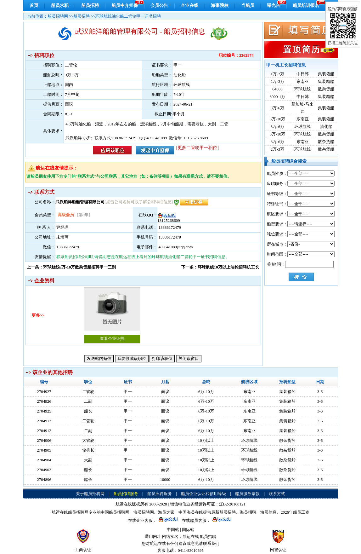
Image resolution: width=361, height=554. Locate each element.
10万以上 (206, 440)
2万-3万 (277, 81)
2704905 (44, 450)
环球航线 (302, 89)
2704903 (44, 469)
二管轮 (88, 391)
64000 (277, 89)
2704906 (44, 440)
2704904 (44, 460)
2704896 (44, 479)
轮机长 (88, 450)
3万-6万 (277, 108)
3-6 (320, 391)
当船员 (247, 5)
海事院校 (219, 5)
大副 (88, 460)
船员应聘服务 (159, 493)
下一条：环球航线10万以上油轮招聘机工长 (220, 267)
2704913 (44, 420)
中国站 (173, 529)
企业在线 (189, 5)
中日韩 (302, 74)
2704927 (44, 391)
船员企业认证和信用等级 (203, 493)
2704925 (44, 411)
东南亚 (302, 81)
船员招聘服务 (126, 493)
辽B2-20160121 (232, 504)
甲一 (128, 391)
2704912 (44, 430)
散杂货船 (326, 89)
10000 (165, 479)
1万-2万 (277, 74)
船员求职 (60, 5)
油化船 (326, 126)
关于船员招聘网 (90, 493)
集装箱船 (326, 74)
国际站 (188, 529)
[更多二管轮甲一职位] (197, 147)
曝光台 (273, 5)
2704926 (44, 401)
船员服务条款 (247, 493)
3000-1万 (277, 96)
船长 (88, 411)
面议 (165, 391)
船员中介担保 (124, 5)
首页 (34, 5)
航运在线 (191, 536)
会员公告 (159, 5)
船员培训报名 (306, 5)
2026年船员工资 (295, 512)
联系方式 (277, 493)
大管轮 (88, 440)
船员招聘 (90, 5)
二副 (88, 401)
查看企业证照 (112, 314)
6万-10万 (277, 119)
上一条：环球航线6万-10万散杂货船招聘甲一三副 (71, 267)
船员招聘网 (58, 16)
